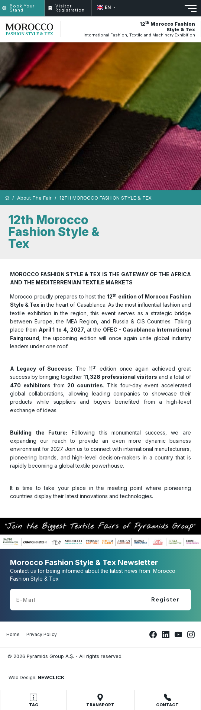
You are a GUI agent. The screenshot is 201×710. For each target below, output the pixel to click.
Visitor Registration (66, 8)
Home (13, 634)
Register (165, 599)
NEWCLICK (51, 677)
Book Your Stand (18, 8)
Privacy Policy (41, 634)
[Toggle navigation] (191, 8)
